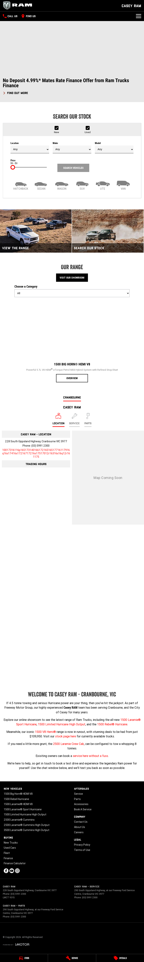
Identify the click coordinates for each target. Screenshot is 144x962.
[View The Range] (36, 230)
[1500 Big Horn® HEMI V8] (72, 341)
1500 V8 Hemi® (45, 732)
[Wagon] (62, 185)
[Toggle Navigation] (138, 16)
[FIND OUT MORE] (15, 92)
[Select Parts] (88, 420)
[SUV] (82, 185)
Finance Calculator (15, 863)
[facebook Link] (6, 870)
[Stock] (24, 958)
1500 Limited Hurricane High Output (61, 724)
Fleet (7, 853)
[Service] (72, 958)
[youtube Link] (11, 870)
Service (78, 793)
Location (29, 147)
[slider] (12, 167)
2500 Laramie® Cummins (19, 819)
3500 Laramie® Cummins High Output (26, 830)
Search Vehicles (73, 167)
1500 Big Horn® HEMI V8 (18, 793)
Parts (77, 799)
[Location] (58, 420)
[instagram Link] (17, 870)
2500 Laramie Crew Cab (68, 744)
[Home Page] (19, 5)
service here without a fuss (90, 756)
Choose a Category (72, 291)
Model (114, 147)
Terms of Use (82, 850)
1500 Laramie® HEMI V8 (18, 804)
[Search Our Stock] (108, 230)
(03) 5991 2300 (40, 445)
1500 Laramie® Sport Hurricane (23, 809)
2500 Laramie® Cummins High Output (27, 825)
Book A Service (83, 809)
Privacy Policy (82, 844)
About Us (79, 827)
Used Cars (10, 847)
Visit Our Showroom (72, 277)
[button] (72, 86)
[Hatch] (20, 185)
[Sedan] (41, 185)
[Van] (123, 185)
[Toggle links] (16, 944)
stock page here (65, 736)
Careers (78, 832)
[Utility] (102, 185)
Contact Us (80, 821)
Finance (8, 858)
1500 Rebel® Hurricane (112, 724)
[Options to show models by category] (72, 293)
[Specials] (120, 958)
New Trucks (11, 842)
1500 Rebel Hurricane (16, 799)
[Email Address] (36, 453)
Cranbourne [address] (72, 397)
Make (72, 147)
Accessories (81, 804)
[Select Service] (74, 420)
